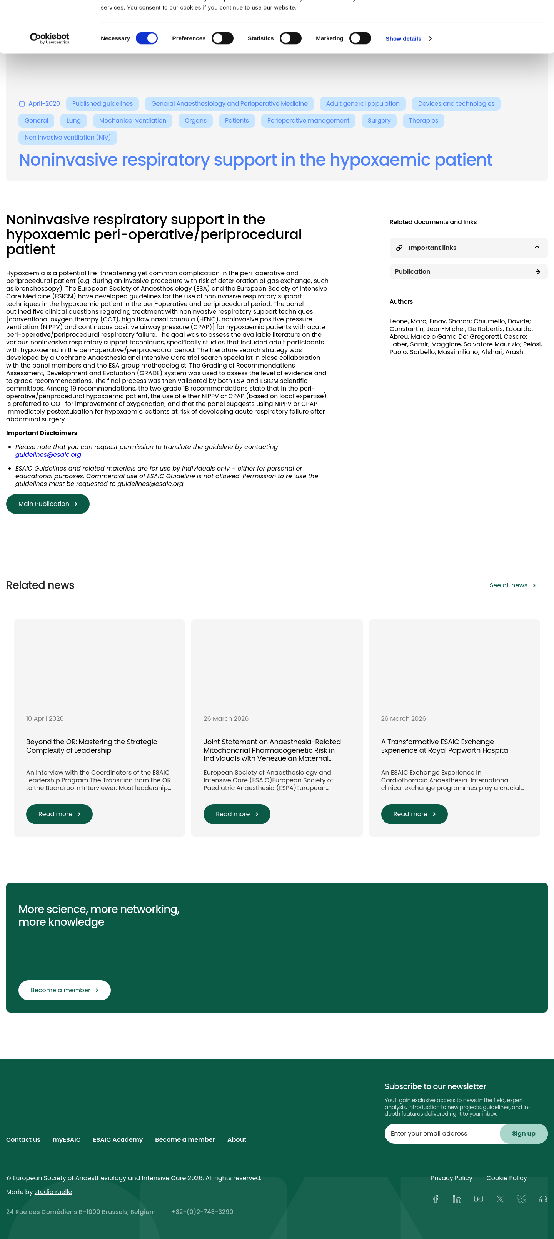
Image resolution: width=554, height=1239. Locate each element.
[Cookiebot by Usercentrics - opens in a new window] (49, 87)
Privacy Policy (451, 1178)
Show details (404, 86)
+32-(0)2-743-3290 (202, 1212)
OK (490, 20)
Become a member (185, 1139)
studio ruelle (53, 1191)
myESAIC (67, 1139)
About (236, 1139)
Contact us (23, 1139)
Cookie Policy (506, 1178)
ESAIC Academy (118, 1139)
